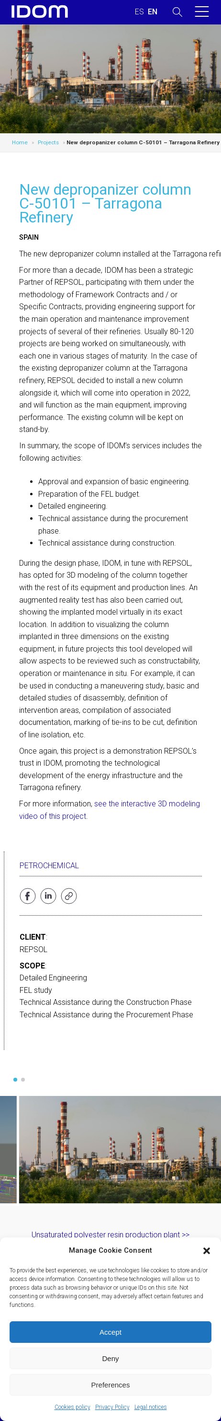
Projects (48, 142)
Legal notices (150, 1407)
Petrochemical (49, 865)
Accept (110, 1332)
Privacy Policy (112, 1407)
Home (20, 142)
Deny (110, 1358)
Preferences (110, 1385)
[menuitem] (139, 12)
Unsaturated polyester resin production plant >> (110, 1234)
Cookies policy (72, 1407)
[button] (206, 1251)
